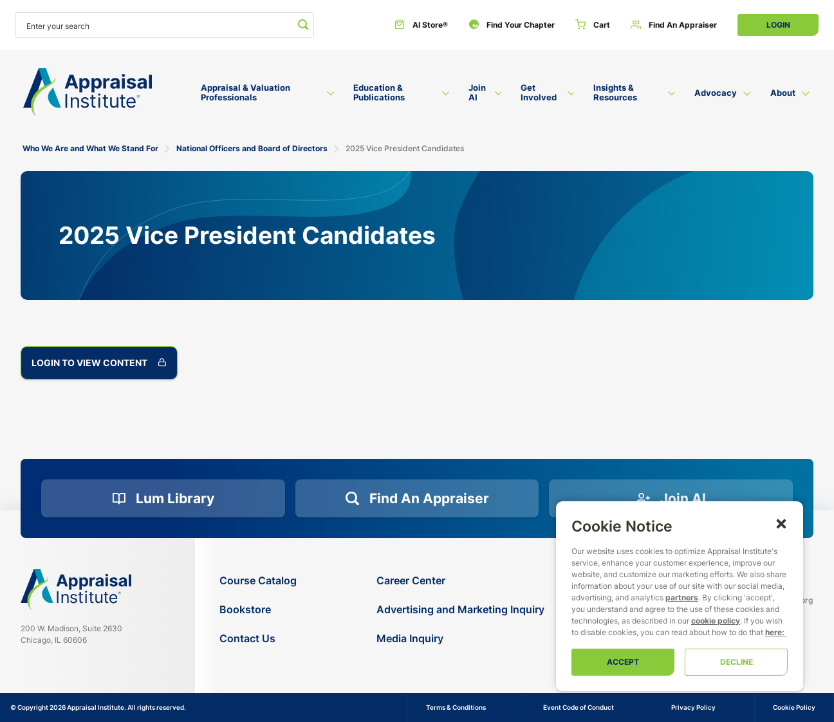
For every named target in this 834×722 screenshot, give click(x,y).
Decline (736, 662)
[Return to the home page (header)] (87, 92)
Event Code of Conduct (578, 707)
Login (778, 25)
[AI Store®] (421, 25)
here (773, 632)
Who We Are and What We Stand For (90, 148)
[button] (781, 523)
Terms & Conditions (456, 707)
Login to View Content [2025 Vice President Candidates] (99, 363)
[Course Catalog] (258, 581)
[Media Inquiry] (460, 639)
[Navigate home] (76, 589)
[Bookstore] (258, 610)
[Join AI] (671, 498)
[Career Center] (460, 581)
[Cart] (592, 25)
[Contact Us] (258, 639)
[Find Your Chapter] (511, 25)
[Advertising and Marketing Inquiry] (460, 610)
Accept (623, 662)
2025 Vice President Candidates (405, 148)
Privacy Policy (693, 707)
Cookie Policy (794, 707)
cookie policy (715, 620)
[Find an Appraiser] (674, 25)
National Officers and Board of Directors (252, 148)
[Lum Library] (163, 498)
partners (681, 597)
